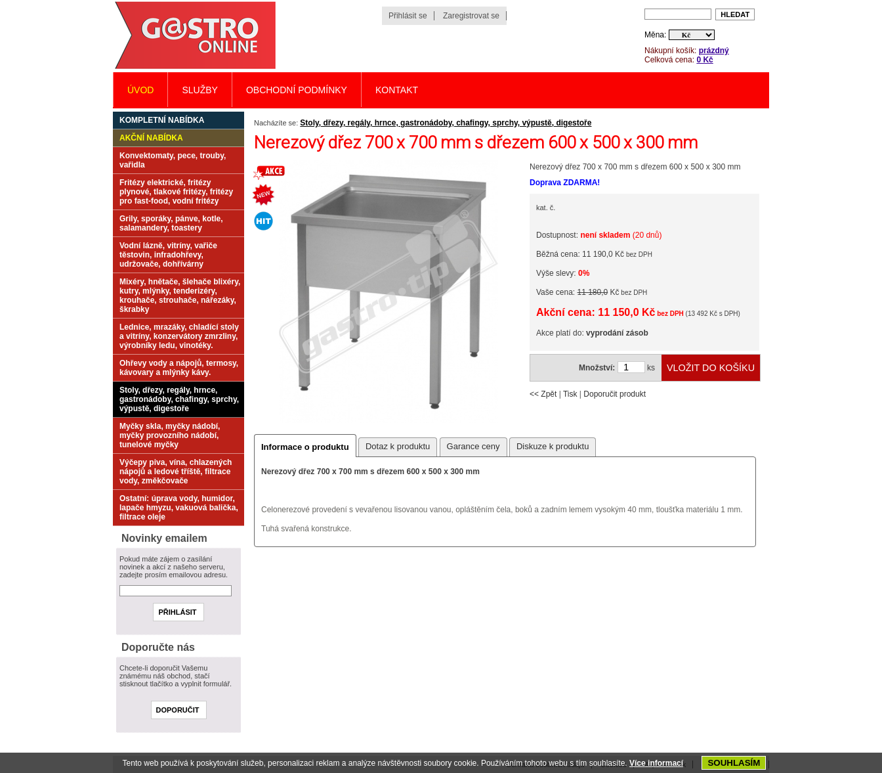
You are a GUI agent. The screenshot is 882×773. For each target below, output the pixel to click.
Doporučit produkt (614, 394)
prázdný (714, 50)
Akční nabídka (151, 138)
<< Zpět (543, 394)
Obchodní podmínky (296, 90)
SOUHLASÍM (733, 763)
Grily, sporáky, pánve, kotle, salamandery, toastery (171, 223)
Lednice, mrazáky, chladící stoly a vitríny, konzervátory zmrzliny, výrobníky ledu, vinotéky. (179, 336)
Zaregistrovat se (471, 15)
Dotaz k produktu (398, 446)
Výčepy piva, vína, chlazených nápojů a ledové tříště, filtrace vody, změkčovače (175, 471)
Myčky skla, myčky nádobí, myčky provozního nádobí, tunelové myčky (169, 435)
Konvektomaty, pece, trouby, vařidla (172, 160)
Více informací (656, 763)
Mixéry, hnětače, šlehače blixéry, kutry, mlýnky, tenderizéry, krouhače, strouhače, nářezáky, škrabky (179, 295)
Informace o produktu (305, 447)
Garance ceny (473, 446)
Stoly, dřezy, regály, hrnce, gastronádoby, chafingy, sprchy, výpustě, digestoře (445, 122)
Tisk (570, 394)
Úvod (140, 90)
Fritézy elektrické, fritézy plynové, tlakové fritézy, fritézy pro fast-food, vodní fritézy (176, 192)
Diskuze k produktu (552, 446)
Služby (199, 90)
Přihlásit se (407, 15)
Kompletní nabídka (161, 120)
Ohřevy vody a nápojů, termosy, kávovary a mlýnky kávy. (178, 368)
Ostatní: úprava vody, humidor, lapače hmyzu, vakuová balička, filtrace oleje (178, 507)
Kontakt (396, 90)
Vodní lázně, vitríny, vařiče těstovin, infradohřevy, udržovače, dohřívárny (168, 255)
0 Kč (704, 59)
